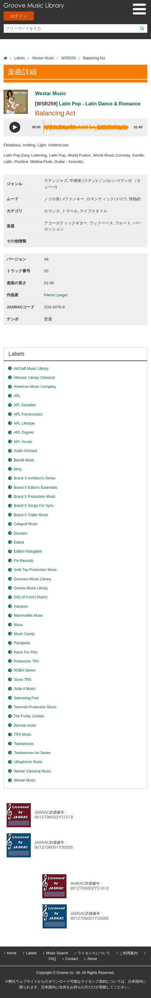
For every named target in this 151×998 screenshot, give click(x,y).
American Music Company (35, 387)
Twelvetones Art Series (32, 753)
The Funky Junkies (29, 716)
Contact (72, 959)
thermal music (25, 725)
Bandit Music (24, 460)
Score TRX (22, 680)
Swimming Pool (26, 698)
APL (17, 396)
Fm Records (23, 561)
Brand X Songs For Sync (33, 506)
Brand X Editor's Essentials (35, 487)
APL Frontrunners (28, 414)
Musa (18, 625)
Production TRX (26, 661)
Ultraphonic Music (28, 762)
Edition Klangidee (28, 551)
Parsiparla (22, 643)
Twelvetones (24, 744)
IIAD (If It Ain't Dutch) (30, 597)
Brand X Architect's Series (34, 478)
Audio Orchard (25, 451)
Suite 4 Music (24, 689)
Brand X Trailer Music (31, 515)
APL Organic (24, 432)
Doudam (20, 533)
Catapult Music (25, 524)
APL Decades (25, 405)
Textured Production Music (35, 707)
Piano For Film (25, 652)
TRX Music (22, 734)
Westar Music (43, 58)
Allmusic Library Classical (34, 378)
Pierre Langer (56, 295)
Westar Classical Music (32, 771)
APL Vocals (23, 442)
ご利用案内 (129, 953)
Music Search (57, 953)
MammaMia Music (28, 615)
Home (12, 953)
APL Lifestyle (24, 423)
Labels (19, 58)
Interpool (21, 606)
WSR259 (68, 58)
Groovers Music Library (32, 579)
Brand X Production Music (35, 496)
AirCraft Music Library (31, 368)
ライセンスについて (94, 953)
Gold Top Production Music (35, 570)
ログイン (18, 16)
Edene (19, 542)
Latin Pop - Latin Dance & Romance (99, 103)
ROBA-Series (24, 670)
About (92, 959)
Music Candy (24, 634)
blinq (17, 469)
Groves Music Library (31, 588)
